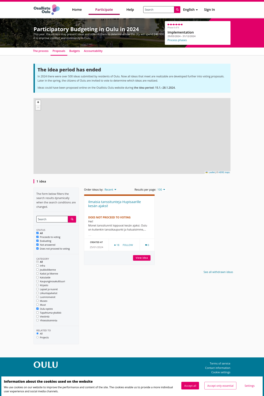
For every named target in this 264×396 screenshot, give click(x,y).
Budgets (74, 51)
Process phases (177, 40)
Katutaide (43, 277)
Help (130, 9)
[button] (38, 102)
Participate (104, 9)
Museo (41, 301)
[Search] (52, 219)
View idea (143, 257)
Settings (250, 386)
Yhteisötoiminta (46, 320)
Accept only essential (220, 386)
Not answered (45, 244)
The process (40, 51)
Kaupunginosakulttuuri (50, 281)
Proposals (59, 51)
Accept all (190, 386)
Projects (42, 337)
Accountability (93, 51)
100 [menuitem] (159, 189)
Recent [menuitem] (109, 189)
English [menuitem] (189, 9)
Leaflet (210, 172)
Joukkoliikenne (46, 269)
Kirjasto (42, 285)
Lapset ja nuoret (47, 289)
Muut (41, 304)
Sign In (209, 9)
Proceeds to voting (48, 237)
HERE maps (224, 172)
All (39, 233)
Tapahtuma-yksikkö (48, 312)
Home (77, 9)
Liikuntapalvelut (46, 293)
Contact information (217, 368)
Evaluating (43, 241)
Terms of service (220, 363)
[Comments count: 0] (147, 245)
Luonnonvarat (45, 297)
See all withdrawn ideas (218, 272)
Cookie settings (220, 372)
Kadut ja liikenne (47, 273)
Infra (40, 265)
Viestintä (42, 316)
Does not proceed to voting (53, 248)
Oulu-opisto (44, 309)
